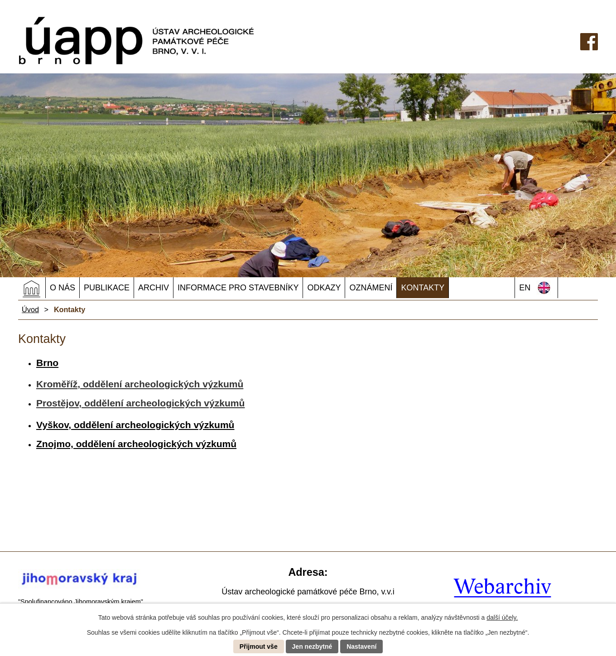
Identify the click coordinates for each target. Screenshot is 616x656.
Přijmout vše (259, 646)
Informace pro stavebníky (238, 287)
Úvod (32, 288)
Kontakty (422, 287)
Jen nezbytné (312, 646)
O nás (62, 287)
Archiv (153, 287)
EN (524, 287)
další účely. (502, 617)
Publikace (107, 287)
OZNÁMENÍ (370, 287)
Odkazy (324, 287)
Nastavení (361, 646)
